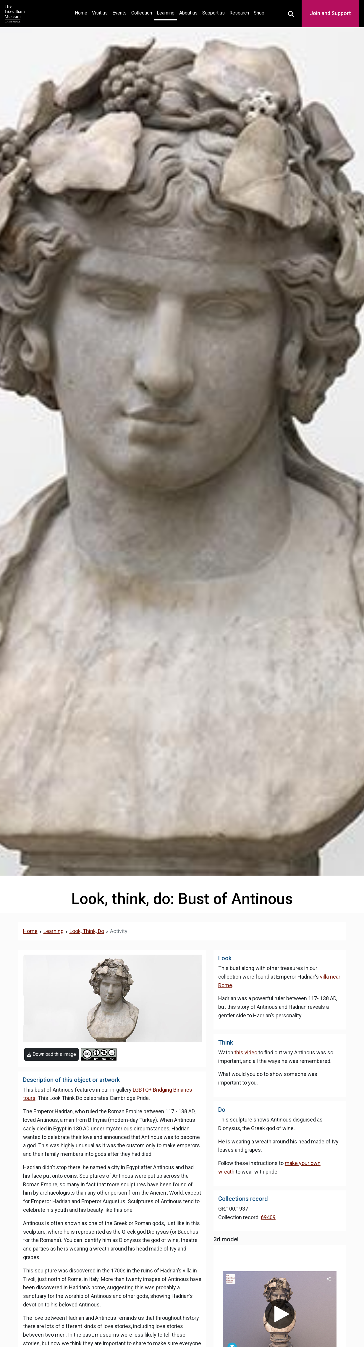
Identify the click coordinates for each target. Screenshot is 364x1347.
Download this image (51, 1054)
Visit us (100, 13)
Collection (141, 13)
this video (246, 1052)
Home (82, 12)
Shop (259, 13)
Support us (213, 13)
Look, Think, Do (86, 931)
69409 (268, 1217)
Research (239, 13)
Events (119, 13)
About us (188, 13)
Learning (165, 13)
